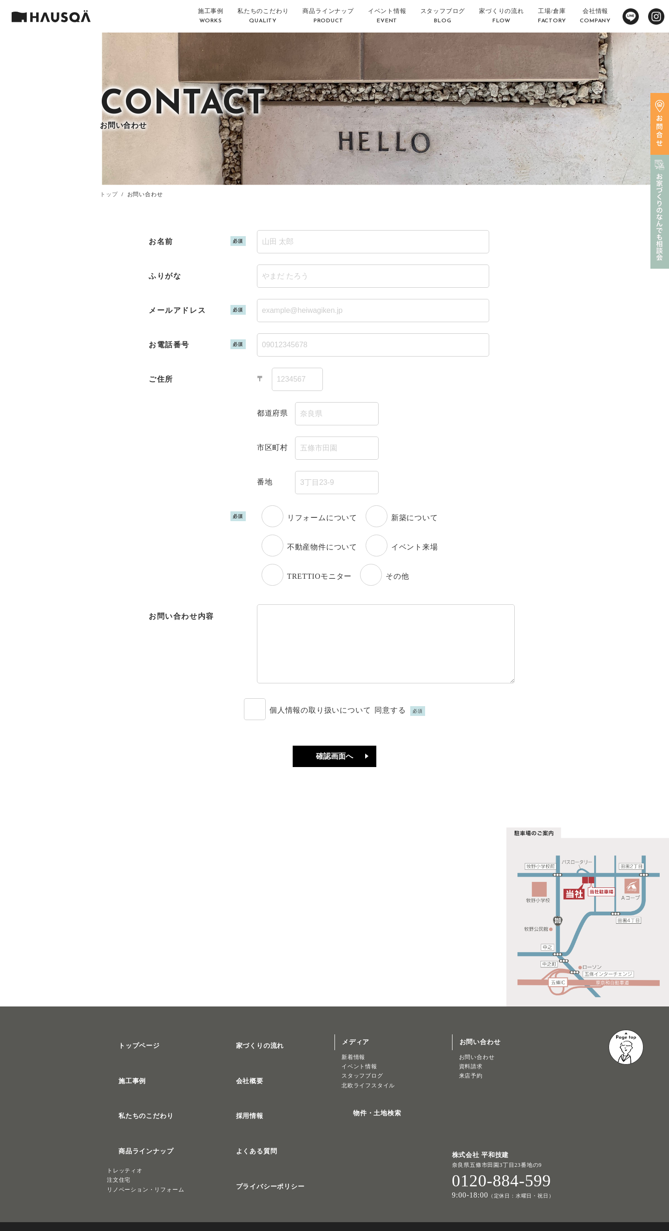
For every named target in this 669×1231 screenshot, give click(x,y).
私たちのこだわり (134, 1110)
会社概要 (238, 1083)
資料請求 (471, 1080)
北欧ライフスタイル (368, 1099)
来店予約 (471, 1089)
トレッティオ (125, 1153)
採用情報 (238, 1110)
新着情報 (353, 1071)
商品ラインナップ (134, 1137)
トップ (109, 194)
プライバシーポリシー (259, 1165)
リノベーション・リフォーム (145, 1172)
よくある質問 (245, 1137)
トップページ (128, 1055)
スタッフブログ (362, 1089)
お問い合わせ (477, 1071)
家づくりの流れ (249, 1055)
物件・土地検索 (366, 1123)
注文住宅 (119, 1162)
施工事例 (121, 1083)
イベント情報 (359, 1080)
